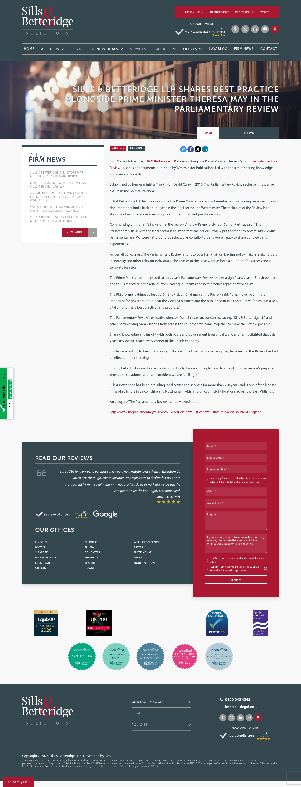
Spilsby (91, 547)
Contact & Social (149, 702)
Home (208, 133)
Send (236, 579)
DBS (108, 756)
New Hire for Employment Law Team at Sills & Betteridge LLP (60, 184)
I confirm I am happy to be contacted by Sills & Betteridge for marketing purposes (238, 568)
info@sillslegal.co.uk (242, 707)
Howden (92, 568)
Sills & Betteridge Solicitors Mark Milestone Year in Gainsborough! (57, 174)
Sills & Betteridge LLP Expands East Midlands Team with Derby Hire (58, 219)
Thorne (92, 563)
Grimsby (43, 568)
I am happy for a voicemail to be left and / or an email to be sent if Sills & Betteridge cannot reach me (237, 480)
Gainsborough (48, 557)
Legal (137, 713)
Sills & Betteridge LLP (160, 161)
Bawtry (141, 547)
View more (75, 232)
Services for (94, 49)
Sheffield (93, 557)
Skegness (93, 542)
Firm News (136, 148)
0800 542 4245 (237, 699)
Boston (43, 547)
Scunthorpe (46, 563)
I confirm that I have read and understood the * (237, 560)
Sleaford (44, 552)
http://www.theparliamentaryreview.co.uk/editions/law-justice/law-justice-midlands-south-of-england (185, 412)
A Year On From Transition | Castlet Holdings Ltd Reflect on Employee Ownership (58, 196)
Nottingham (145, 552)
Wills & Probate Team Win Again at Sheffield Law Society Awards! (57, 209)
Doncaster (94, 552)
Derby (140, 557)
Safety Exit (18, 782)
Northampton (146, 563)
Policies (140, 724)
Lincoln (43, 542)
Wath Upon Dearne (149, 542)
